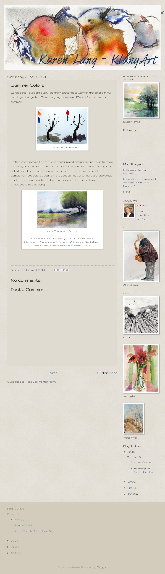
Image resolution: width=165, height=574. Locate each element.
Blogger (102, 567)
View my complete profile (143, 215)
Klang (126, 191)
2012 (130, 494)
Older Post (107, 373)
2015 (130, 487)
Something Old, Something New (34, 530)
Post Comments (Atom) (41, 381)
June (134, 457)
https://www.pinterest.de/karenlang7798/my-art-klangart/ (140, 182)
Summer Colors (140, 462)
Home (52, 373)
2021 (130, 451)
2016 (131, 481)
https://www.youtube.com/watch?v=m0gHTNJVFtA (62, 245)
